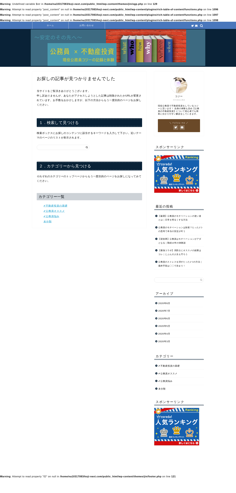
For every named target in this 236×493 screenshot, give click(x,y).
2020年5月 (164, 326)
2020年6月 (164, 318)
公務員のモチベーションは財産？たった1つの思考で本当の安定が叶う (180, 229)
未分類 (47, 221)
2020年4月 (164, 333)
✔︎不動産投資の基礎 (55, 205)
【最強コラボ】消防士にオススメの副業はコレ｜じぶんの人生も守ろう (179, 252)
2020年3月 (164, 341)
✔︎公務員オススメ (54, 211)
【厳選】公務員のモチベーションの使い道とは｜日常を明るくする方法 (179, 218)
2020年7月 (164, 310)
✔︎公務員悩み (51, 216)
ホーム (50, 25)
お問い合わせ (86, 25)
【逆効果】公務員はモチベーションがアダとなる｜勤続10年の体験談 (179, 241)
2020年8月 (164, 303)
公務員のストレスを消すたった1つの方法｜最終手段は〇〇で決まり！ (180, 264)
